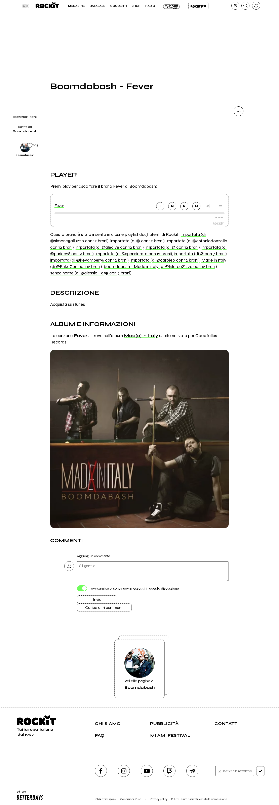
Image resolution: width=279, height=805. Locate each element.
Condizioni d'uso (130, 799)
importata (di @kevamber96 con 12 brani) (89, 260)
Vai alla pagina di (139, 669)
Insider (172, 6)
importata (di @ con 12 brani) (137, 241)
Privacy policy (158, 799)
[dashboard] (256, 6)
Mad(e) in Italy (141, 335)
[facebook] (101, 771)
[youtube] (147, 771)
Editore (29, 795)
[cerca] (245, 6)
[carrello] (235, 6)
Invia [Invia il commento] (97, 599)
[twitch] (169, 771)
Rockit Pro (198, 6)
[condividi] (238, 111)
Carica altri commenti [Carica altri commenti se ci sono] (104, 607)
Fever (59, 205)
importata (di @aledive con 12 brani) (110, 247)
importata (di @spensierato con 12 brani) (133, 253)
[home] (47, 6)
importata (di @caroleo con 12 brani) (165, 260)
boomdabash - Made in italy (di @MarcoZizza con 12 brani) (160, 266)
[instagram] (124, 771)
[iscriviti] (260, 771)
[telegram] (192, 771)
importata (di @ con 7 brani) (200, 253)
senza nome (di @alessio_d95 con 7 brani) (90, 273)
